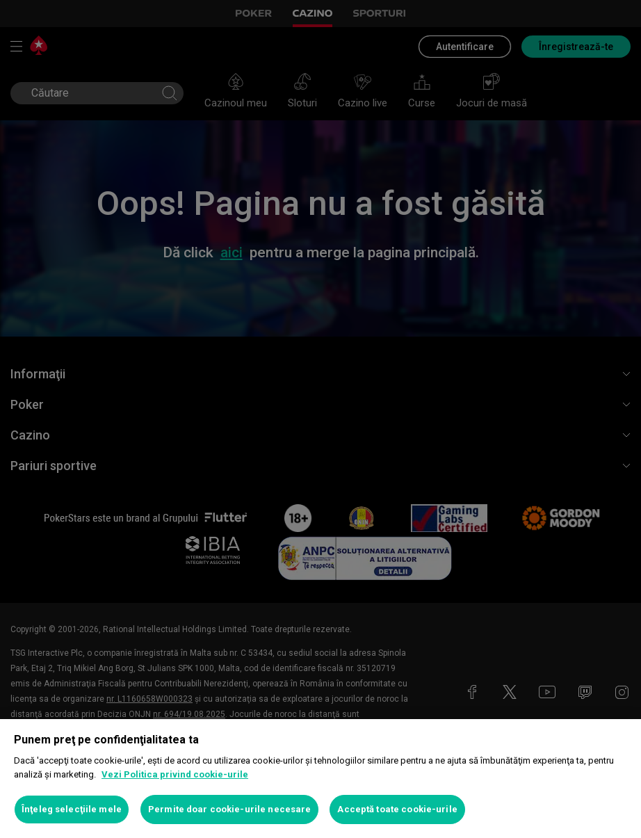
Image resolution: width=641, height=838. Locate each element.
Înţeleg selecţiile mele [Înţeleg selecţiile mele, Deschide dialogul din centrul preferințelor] (72, 809)
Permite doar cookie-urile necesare (229, 809)
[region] (320, 778)
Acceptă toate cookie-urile (397, 809)
